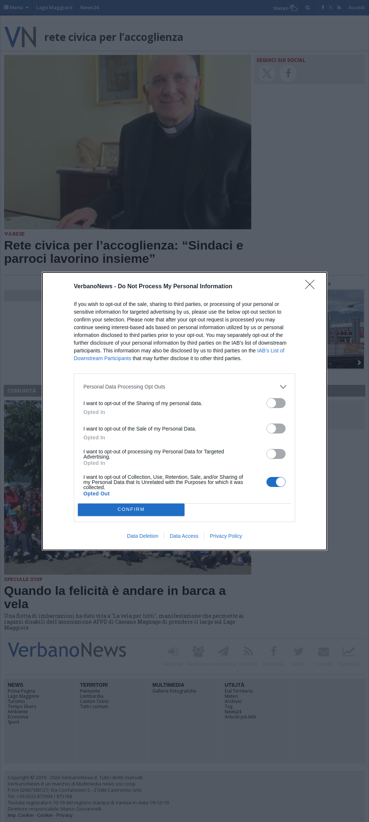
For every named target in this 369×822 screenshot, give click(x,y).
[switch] (276, 403)
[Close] (312, 287)
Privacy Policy (226, 536)
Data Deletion (142, 536)
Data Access (184, 536)
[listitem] (184, 387)
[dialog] (184, 411)
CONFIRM (131, 509)
